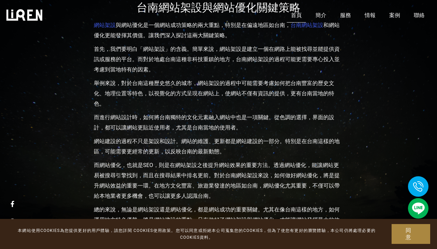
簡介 (320, 15)
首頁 (296, 15)
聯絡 (419, 15)
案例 (394, 15)
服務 (345, 15)
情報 (370, 15)
